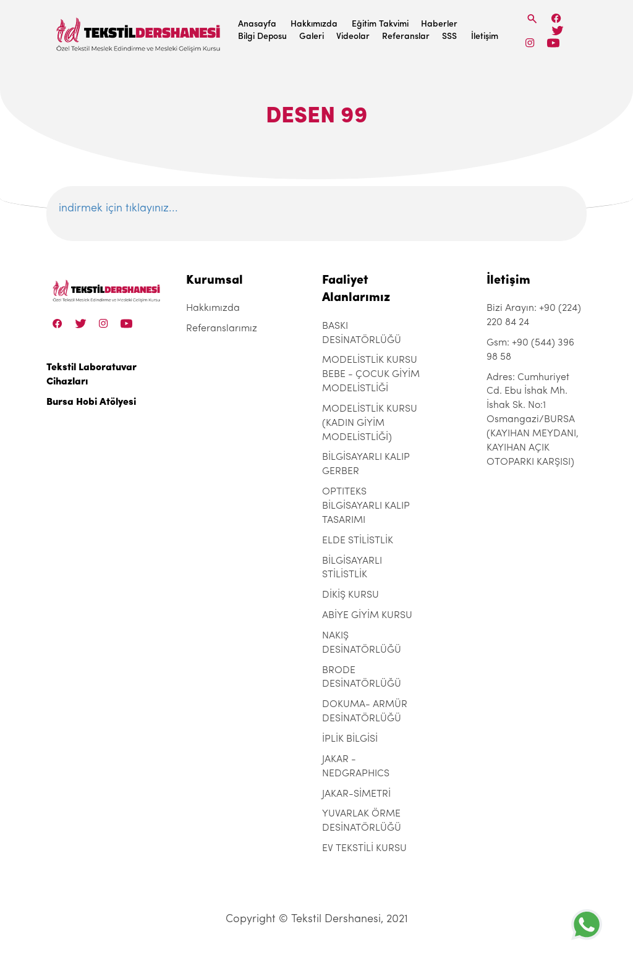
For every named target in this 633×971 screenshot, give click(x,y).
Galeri (311, 36)
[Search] (532, 19)
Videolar (353, 36)
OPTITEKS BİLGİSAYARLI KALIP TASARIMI (366, 506)
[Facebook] (556, 18)
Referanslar (406, 36)
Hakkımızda (314, 24)
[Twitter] (557, 31)
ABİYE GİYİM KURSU (367, 616)
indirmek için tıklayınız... (118, 208)
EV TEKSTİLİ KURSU (364, 849)
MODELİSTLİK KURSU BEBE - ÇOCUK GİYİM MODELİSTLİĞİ (371, 374)
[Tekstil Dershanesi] (139, 31)
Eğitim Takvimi (380, 24)
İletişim (484, 36)
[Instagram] (530, 43)
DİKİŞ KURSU (350, 595)
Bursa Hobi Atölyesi (91, 402)
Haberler (439, 24)
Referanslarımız (221, 329)
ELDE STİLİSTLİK (357, 541)
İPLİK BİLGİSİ (350, 739)
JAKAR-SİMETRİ (356, 794)
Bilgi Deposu (262, 36)
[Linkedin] (553, 43)
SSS (449, 36)
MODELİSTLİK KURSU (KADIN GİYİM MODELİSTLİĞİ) (369, 423)
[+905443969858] (586, 924)
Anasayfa (257, 24)
